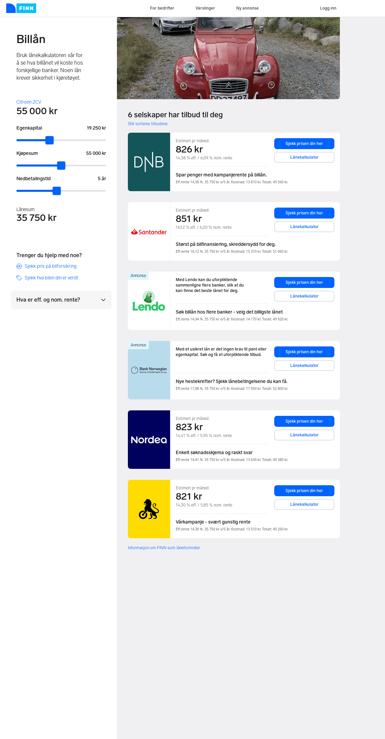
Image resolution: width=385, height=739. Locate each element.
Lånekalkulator (304, 157)
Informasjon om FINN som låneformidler (164, 547)
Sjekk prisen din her (304, 143)
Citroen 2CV (28, 102)
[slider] (49, 140)
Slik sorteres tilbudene (148, 123)
